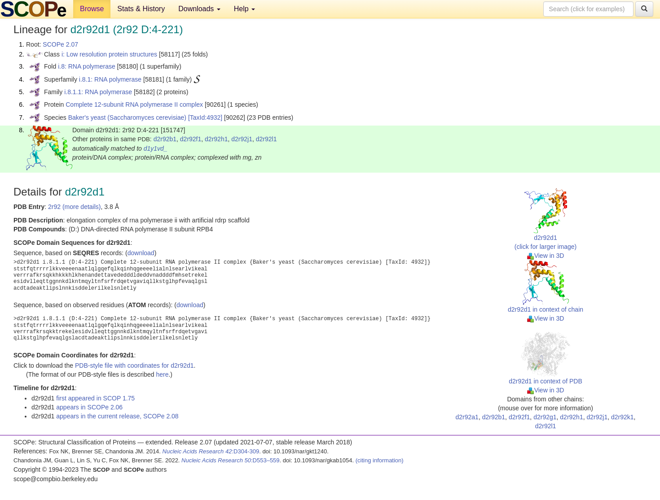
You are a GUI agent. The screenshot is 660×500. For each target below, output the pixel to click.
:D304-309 (211, 451)
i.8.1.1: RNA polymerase (98, 92)
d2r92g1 (544, 417)
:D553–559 (230, 460)
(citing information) (380, 460)
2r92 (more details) (74, 206)
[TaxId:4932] (205, 117)
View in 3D (545, 255)
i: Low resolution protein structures (109, 54)
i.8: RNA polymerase (86, 66)
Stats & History (141, 9)
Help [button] (244, 9)
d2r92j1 (241, 139)
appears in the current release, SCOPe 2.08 (117, 416)
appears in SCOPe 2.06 (89, 407)
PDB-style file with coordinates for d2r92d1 (134, 365)
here (162, 374)
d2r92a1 (467, 417)
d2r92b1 (165, 139)
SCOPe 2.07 (60, 44)
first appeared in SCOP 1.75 (95, 398)
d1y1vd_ (155, 148)
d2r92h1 (216, 139)
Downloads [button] (199, 9)
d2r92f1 (190, 139)
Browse (92, 9)
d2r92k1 (622, 417)
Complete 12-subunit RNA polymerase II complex (134, 104)
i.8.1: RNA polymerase (110, 79)
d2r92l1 (266, 139)
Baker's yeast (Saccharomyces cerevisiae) (127, 117)
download (141, 253)
